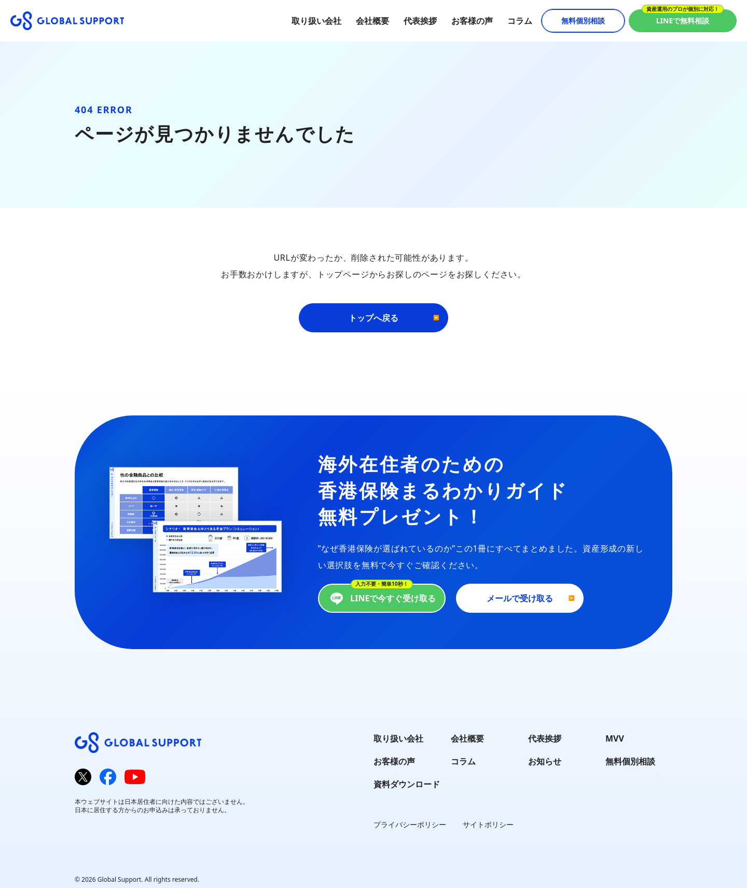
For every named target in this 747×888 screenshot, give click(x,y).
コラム (519, 20)
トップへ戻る (373, 318)
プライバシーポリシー (410, 824)
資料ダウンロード (407, 784)
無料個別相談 (583, 20)
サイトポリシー (488, 824)
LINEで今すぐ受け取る (381, 598)
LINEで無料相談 (683, 20)
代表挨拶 (420, 20)
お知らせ (544, 761)
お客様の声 (472, 20)
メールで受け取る (520, 598)
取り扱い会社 (316, 20)
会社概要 (372, 20)
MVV (614, 738)
